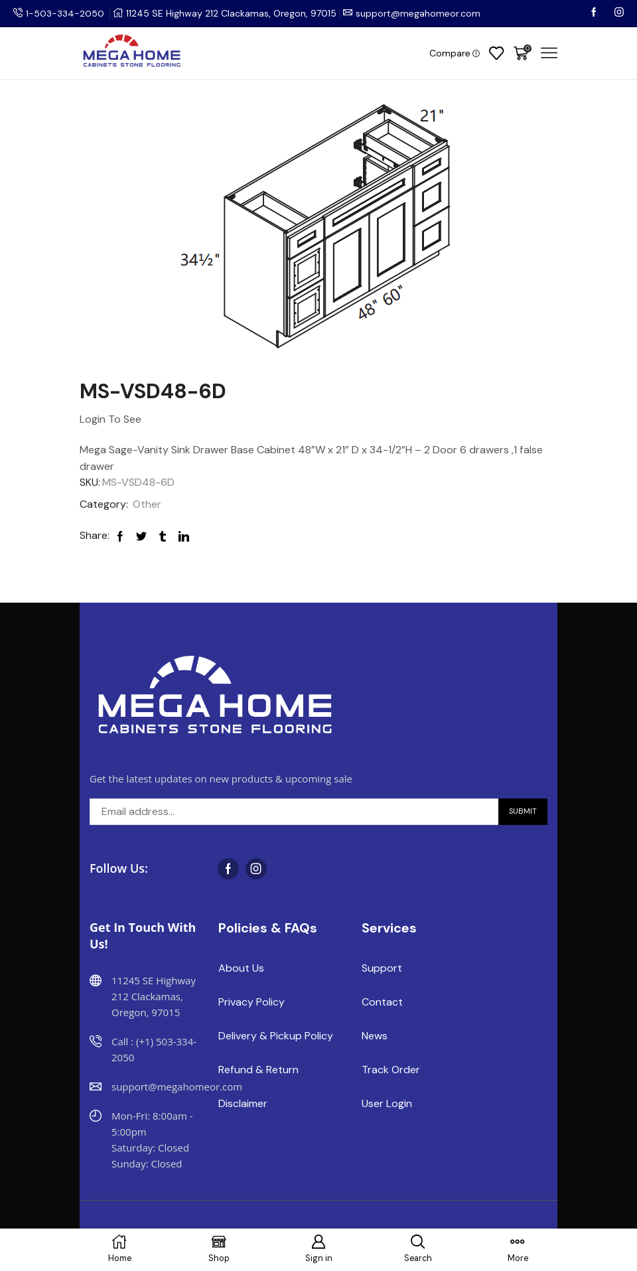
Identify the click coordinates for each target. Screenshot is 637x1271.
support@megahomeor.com (418, 13)
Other (147, 504)
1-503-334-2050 (65, 13)
